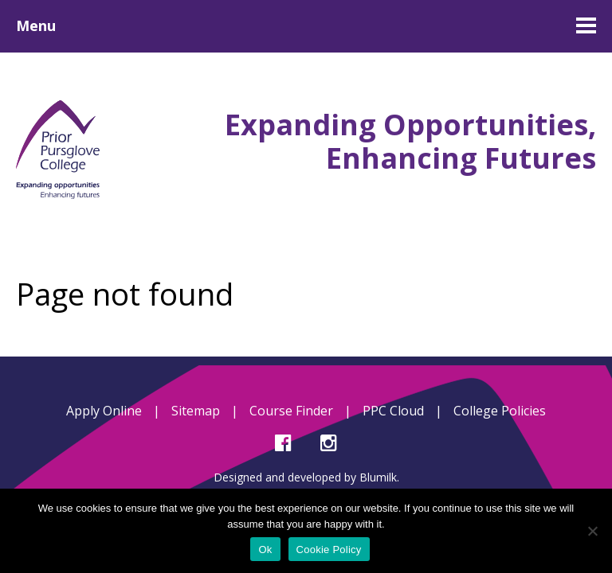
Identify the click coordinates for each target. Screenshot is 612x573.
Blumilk (378, 477)
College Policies (499, 410)
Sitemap (195, 410)
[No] (592, 531)
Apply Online (104, 410)
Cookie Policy (329, 549)
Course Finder (291, 410)
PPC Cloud (393, 410)
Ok (265, 549)
